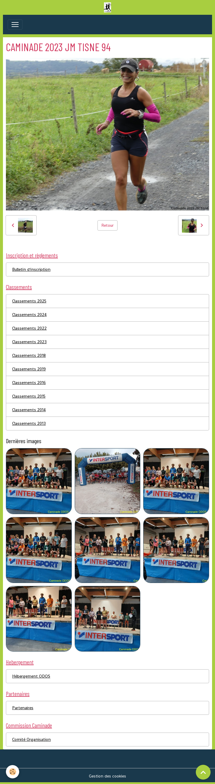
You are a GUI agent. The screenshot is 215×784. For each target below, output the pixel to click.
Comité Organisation (31, 739)
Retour (107, 225)
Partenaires (22, 707)
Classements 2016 (29, 382)
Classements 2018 (29, 355)
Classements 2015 (28, 396)
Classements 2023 (29, 341)
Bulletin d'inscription (31, 269)
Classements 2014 (29, 409)
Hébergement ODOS (31, 676)
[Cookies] (12, 771)
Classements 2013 (29, 423)
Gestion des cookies (107, 776)
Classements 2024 (29, 314)
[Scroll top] (203, 772)
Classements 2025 (29, 301)
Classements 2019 (29, 369)
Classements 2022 (29, 328)
